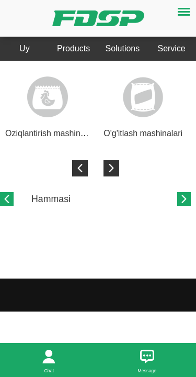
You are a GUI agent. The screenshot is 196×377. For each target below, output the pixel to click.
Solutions (123, 48)
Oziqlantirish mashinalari (50, 133)
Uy (24, 48)
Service (172, 48)
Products (73, 48)
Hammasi (51, 199)
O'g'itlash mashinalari (142, 133)
